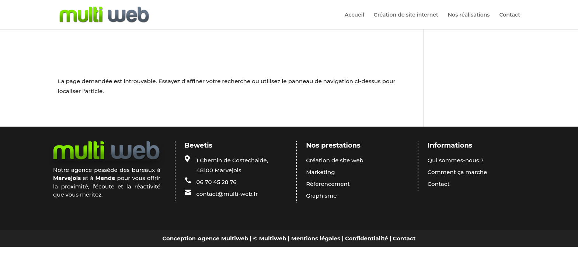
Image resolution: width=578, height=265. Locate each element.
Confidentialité (366, 238)
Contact (509, 15)
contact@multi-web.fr (227, 193)
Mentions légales (315, 238)
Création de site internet (406, 15)
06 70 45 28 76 (216, 182)
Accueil (354, 15)
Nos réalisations (469, 15)
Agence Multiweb (222, 238)
